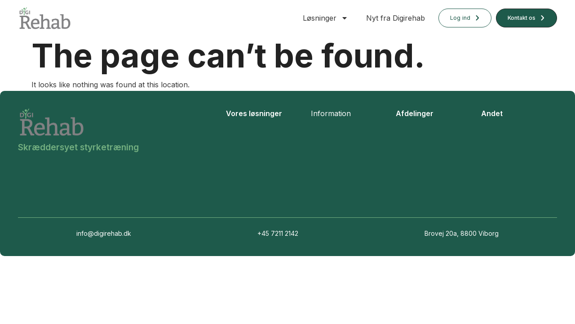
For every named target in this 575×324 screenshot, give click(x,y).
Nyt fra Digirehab (395, 18)
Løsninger (325, 18)
